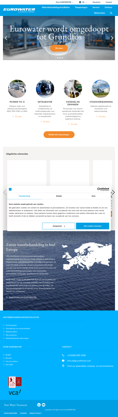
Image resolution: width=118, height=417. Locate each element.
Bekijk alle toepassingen (59, 135)
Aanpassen (59, 226)
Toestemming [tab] (24, 196)
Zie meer (59, 48)
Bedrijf (8, 355)
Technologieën (11, 325)
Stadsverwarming (101, 102)
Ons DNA (9, 365)
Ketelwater (45, 102)
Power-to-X (17, 102)
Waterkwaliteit (11, 332)
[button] (113, 192)
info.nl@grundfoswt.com (79, 361)
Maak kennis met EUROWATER (22, 297)
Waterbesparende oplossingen (17, 338)
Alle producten (11, 335)
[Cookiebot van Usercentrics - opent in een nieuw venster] (99, 189)
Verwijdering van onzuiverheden (18, 328)
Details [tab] (59, 196)
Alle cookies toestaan (92, 226)
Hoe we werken (12, 361)
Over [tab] (94, 196)
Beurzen (9, 358)
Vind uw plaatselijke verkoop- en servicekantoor (90, 366)
